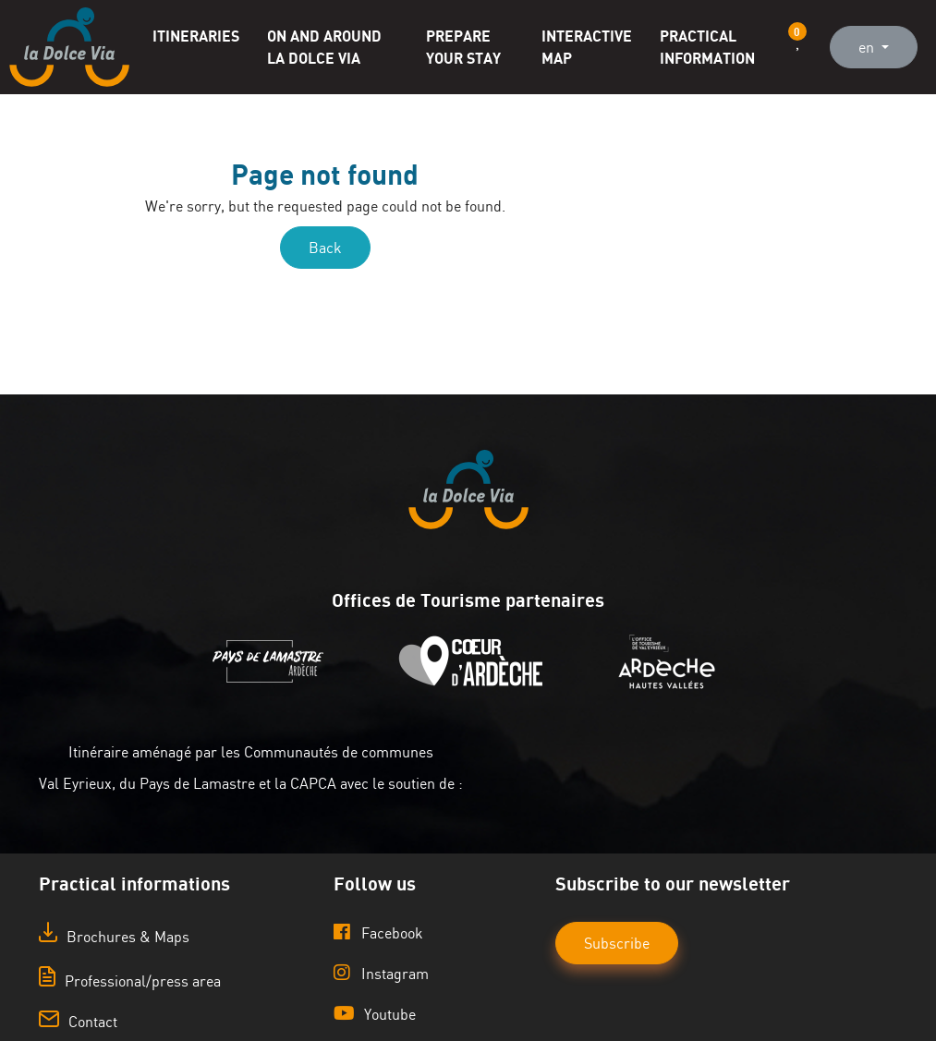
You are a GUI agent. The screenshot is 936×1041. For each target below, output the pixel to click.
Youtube (375, 1013)
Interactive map (586, 47)
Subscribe (617, 943)
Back (325, 247)
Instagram (381, 973)
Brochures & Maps (114, 936)
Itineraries (195, 35)
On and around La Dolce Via (324, 47)
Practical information (707, 47)
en (868, 47)
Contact (78, 1021)
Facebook (378, 932)
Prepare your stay (463, 47)
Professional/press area (130, 981)
